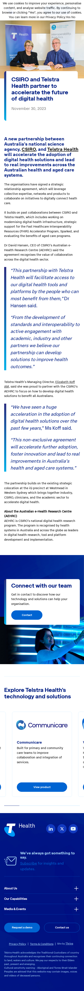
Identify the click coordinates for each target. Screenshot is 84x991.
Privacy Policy (17, 944)
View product (42, 787)
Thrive (69, 943)
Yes (68, 17)
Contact (27, 615)
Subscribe (28, 863)
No (73, 17)
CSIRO (29, 149)
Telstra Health (62, 149)
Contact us (62, 927)
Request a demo (22, 927)
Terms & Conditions (41, 944)
